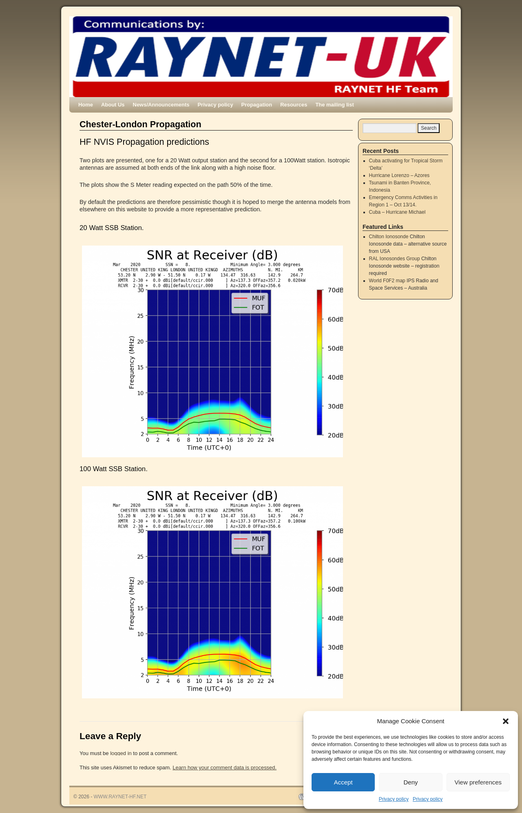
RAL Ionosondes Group (394, 258)
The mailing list (334, 105)
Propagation (256, 105)
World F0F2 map (387, 281)
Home (85, 105)
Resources (293, 105)
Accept (343, 782)
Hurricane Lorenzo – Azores (399, 175)
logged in (121, 753)
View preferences (478, 782)
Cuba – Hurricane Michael (397, 212)
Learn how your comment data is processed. (224, 767)
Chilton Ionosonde (389, 236)
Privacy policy (394, 799)
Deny (410, 782)
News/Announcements (161, 105)
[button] (506, 721)
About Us (113, 105)
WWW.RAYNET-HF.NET (120, 797)
